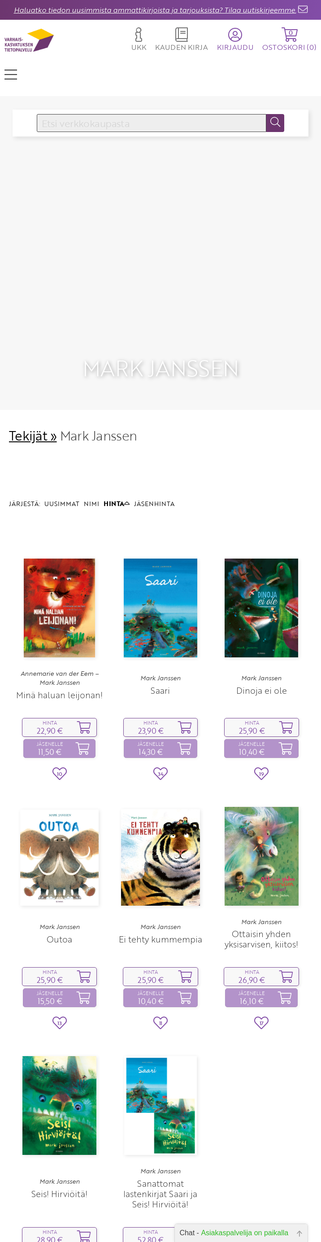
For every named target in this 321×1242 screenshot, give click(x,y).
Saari (160, 646)
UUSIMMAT (61, 459)
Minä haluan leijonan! (59, 650)
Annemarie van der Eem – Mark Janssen (60, 634)
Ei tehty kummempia (160, 895)
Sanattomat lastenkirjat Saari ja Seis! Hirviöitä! (160, 1149)
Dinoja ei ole (261, 646)
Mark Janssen (160, 634)
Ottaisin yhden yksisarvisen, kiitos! (261, 895)
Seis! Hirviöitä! (59, 1149)
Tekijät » (33, 391)
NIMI (91, 459)
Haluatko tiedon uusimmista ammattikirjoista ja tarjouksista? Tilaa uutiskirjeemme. (155, 9)
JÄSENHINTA (154, 459)
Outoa (59, 895)
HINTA (117, 459)
